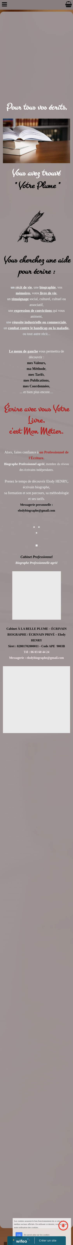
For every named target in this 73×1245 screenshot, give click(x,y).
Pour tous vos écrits (35, 107)
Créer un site (47, 1240)
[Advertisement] (36, 50)
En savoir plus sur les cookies (36, 1235)
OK (19, 1235)
